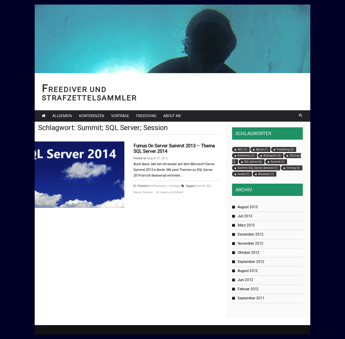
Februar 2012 (248, 289)
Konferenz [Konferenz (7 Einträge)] (246, 155)
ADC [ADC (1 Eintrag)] (242, 149)
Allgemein (62, 116)
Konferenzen (91, 116)
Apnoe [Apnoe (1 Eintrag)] (262, 149)
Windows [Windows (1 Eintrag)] (266, 174)
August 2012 (248, 271)
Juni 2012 (245, 280)
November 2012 (250, 243)
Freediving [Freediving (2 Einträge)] (285, 149)
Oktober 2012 (248, 252)
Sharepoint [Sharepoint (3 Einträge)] (272, 155)
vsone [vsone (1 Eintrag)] (243, 174)
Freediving (146, 116)
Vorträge (120, 116)
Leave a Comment (171, 192)
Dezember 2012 (251, 234)
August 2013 (248, 207)
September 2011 (251, 298)
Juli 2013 (245, 216)
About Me (172, 116)
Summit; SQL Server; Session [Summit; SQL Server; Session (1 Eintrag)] (258, 168)
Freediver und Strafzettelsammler (89, 94)
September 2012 (251, 261)
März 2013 (246, 225)
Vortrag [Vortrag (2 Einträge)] (293, 168)
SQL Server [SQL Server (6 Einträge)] (253, 161)
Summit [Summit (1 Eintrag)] (278, 161)
